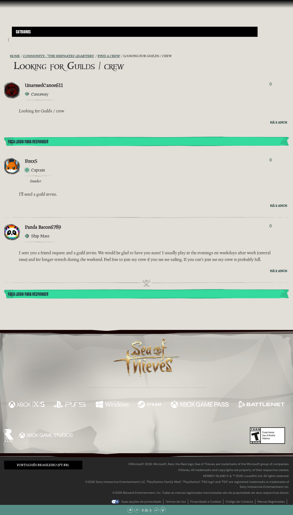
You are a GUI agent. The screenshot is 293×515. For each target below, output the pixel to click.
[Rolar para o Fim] (163, 510)
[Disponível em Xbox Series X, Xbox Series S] (26, 405)
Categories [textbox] (23, 32)
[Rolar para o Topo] (130, 510)
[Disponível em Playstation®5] (70, 405)
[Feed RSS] (7, 56)
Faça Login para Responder (28, 142)
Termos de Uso (175, 502)
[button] (135, 32)
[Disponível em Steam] (149, 405)
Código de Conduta (239, 502)
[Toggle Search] (23, 40)
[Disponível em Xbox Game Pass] (199, 405)
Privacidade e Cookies (205, 502)
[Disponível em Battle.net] (261, 405)
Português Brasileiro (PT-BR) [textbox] (43, 465)
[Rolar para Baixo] (156, 510)
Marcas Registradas (271, 502)
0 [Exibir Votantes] (270, 84)
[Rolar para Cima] (136, 510)
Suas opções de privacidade (141, 502)
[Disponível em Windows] (112, 405)
